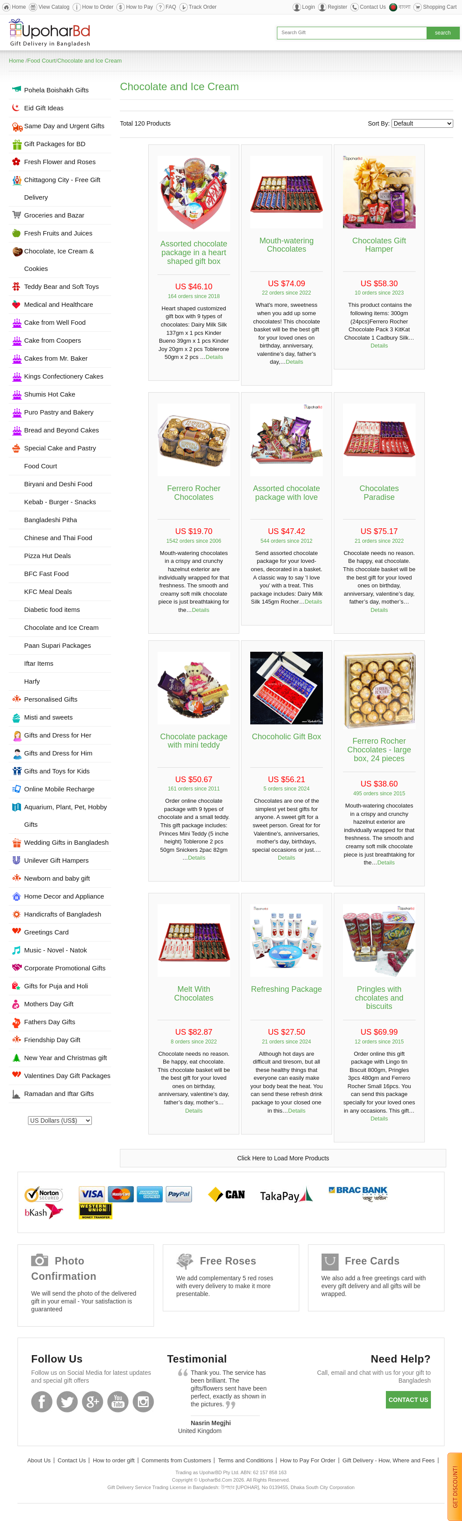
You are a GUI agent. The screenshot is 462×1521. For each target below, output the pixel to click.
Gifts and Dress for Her (57, 735)
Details (214, 357)
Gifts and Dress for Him (58, 753)
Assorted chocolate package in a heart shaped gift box (193, 252)
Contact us (408, 1399)
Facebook (41, 1401)
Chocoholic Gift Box (286, 736)
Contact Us (373, 7)
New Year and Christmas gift (65, 1057)
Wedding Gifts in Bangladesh (66, 842)
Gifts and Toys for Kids (57, 771)
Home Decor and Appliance (64, 896)
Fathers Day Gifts (49, 1022)
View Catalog (54, 7)
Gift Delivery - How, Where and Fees (389, 1460)
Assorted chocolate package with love (286, 493)
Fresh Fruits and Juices (58, 233)
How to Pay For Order (307, 1460)
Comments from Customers (176, 1460)
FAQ (171, 7)
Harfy (32, 681)
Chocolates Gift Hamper (379, 245)
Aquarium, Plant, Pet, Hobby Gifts (65, 815)
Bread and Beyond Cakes (61, 430)
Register (337, 7)
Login (308, 7)
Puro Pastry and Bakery (58, 412)
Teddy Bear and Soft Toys (61, 286)
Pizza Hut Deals (47, 555)
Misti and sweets (48, 717)
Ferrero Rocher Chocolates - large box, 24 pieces (379, 750)
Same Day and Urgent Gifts (64, 126)
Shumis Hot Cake (49, 394)
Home (19, 7)
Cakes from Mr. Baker (56, 358)
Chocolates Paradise (379, 493)
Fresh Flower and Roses (59, 161)
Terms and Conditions (245, 1460)
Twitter (67, 1401)
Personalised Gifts (50, 699)
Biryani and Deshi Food (58, 484)
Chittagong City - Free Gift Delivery (62, 188)
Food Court (41, 60)
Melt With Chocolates (194, 993)
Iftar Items (38, 663)
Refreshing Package (286, 989)
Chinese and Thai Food (58, 537)
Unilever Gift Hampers (56, 860)
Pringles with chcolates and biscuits (379, 998)
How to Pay (139, 7)
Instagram (143, 1401)
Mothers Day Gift (49, 1004)
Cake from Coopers (52, 340)
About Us (38, 1460)
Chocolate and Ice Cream (89, 60)
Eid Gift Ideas (43, 108)
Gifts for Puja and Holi (56, 986)
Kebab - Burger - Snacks (60, 502)
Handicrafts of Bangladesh (62, 914)
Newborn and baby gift (57, 878)
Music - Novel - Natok (55, 950)
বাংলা (404, 7)
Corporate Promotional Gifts (64, 968)
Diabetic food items (52, 609)
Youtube (118, 1401)
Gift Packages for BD (54, 144)
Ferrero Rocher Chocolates (193, 493)
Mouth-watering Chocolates (286, 245)
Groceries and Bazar (54, 215)
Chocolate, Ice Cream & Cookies (59, 259)
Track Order (203, 7)
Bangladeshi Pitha (50, 519)
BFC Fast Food (46, 573)
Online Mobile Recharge (59, 789)
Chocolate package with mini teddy (194, 741)
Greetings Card (46, 932)
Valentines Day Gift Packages (67, 1075)
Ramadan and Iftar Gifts (59, 1093)
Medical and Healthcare (58, 304)
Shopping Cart (440, 7)
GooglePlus (92, 1401)
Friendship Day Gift (52, 1039)
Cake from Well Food (55, 322)
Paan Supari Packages (57, 645)
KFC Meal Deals (48, 591)
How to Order (97, 7)
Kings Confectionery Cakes (63, 376)
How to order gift (113, 1460)
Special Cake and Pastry (60, 448)
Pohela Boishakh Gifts (56, 90)
